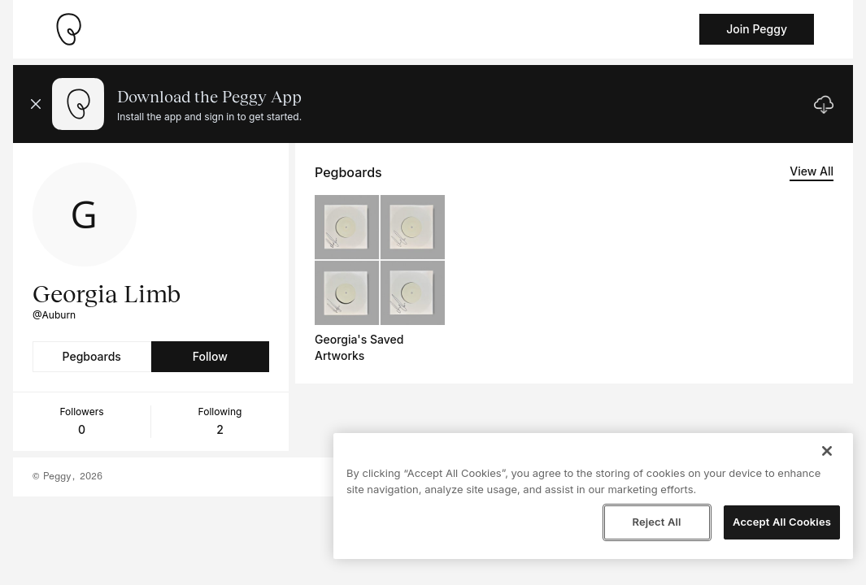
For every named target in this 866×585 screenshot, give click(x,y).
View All (811, 171)
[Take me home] (68, 29)
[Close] (827, 451)
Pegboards (92, 356)
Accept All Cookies (782, 521)
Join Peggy (756, 29)
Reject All (656, 521)
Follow (210, 356)
